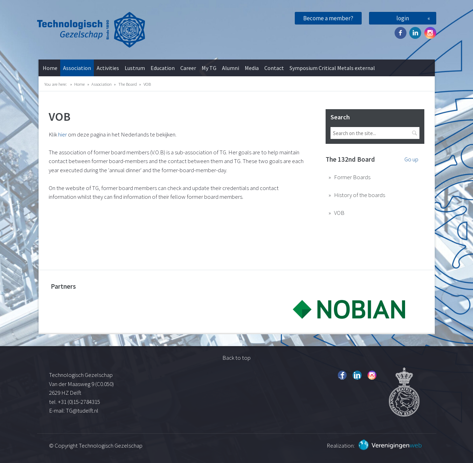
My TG (209, 67)
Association (77, 67)
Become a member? (328, 18)
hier (63, 134)
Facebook (400, 33)
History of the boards (359, 195)
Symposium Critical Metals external (332, 67)
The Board (127, 84)
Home (50, 67)
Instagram (430, 33)
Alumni (230, 67)
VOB (147, 84)
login (402, 18)
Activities (108, 67)
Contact (274, 67)
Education (163, 67)
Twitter (415, 33)
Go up (411, 159)
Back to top (236, 358)
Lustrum (135, 67)
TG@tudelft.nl (82, 410)
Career (188, 67)
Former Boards (352, 177)
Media (252, 67)
